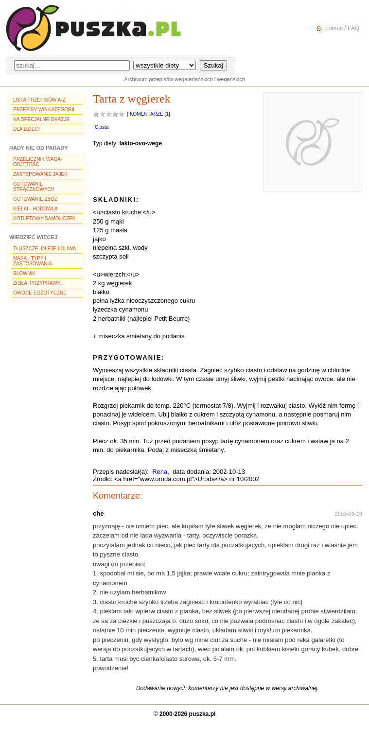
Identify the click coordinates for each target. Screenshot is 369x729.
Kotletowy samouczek (44, 218)
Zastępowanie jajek (40, 174)
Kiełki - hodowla (35, 208)
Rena (159, 471)
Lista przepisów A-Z (39, 100)
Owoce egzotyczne (40, 292)
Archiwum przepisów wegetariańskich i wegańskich (184, 79)
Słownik (24, 273)
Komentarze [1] (150, 114)
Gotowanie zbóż (35, 199)
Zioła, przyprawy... (38, 283)
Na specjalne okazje (41, 119)
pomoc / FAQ (336, 28)
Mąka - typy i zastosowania (32, 261)
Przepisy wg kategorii (43, 109)
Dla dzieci (26, 129)
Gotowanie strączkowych (33, 186)
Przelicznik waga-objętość (37, 161)
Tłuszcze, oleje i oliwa (44, 248)
